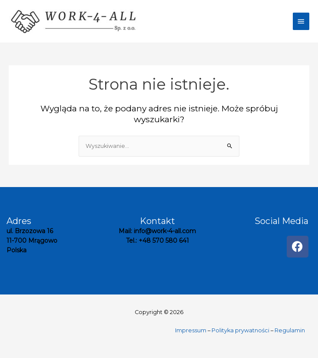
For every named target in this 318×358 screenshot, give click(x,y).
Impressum (190, 330)
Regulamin (290, 330)
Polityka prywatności (240, 330)
